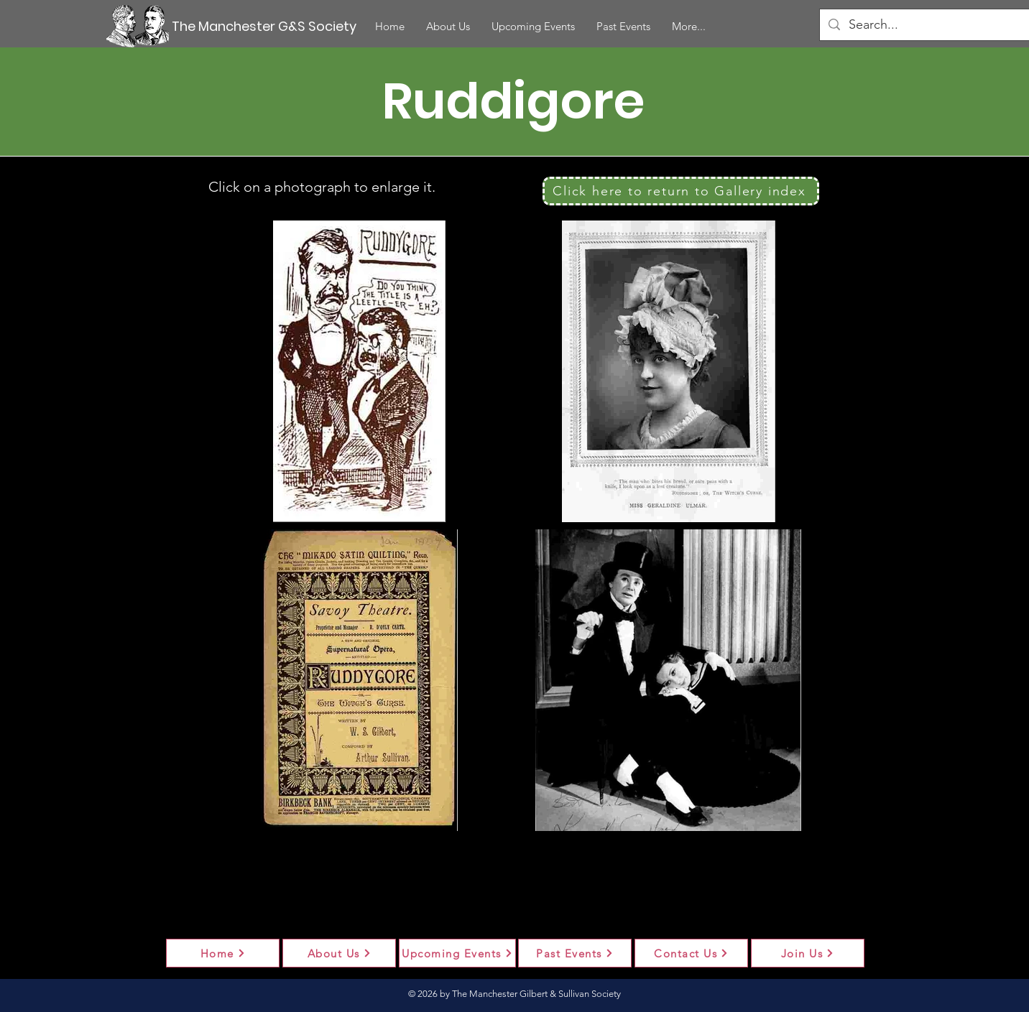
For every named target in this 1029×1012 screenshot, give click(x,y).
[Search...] (928, 24)
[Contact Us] (691, 953)
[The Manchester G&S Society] (266, 26)
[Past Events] (575, 953)
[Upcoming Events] (457, 953)
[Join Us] (807, 953)
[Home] (223, 953)
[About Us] (339, 953)
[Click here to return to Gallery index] (681, 191)
